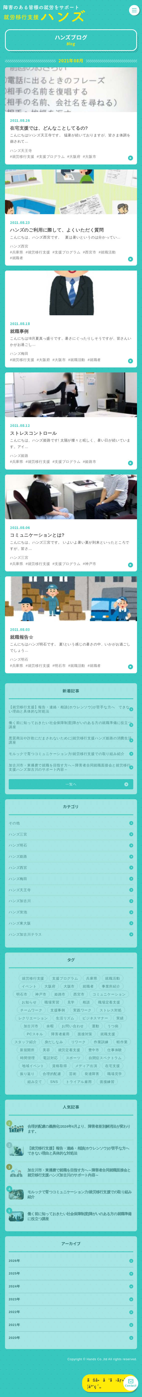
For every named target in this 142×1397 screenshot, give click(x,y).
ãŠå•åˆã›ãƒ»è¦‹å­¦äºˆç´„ (110, 1383)
